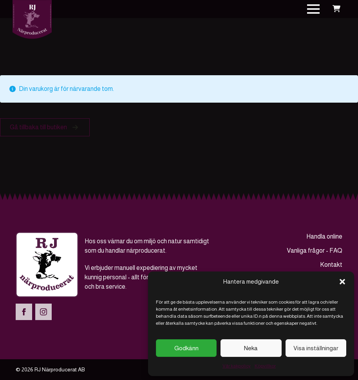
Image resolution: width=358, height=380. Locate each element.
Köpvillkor (265, 366)
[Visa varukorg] (336, 9)
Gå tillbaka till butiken (38, 127)
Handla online (324, 236)
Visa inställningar (315, 348)
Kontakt (331, 264)
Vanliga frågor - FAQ (314, 250)
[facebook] (24, 312)
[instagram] (43, 312)
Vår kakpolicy (236, 366)
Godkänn (186, 348)
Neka (251, 348)
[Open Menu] (313, 9)
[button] (342, 282)
